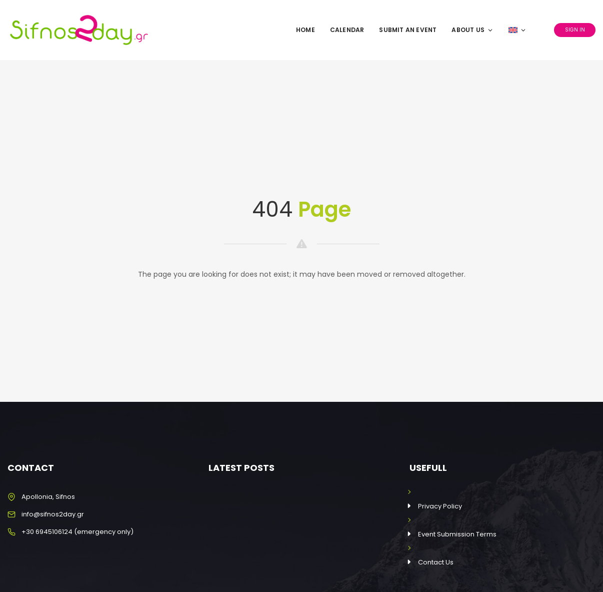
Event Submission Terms (457, 534)
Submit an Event (407, 30)
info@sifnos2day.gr (53, 514)
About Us (473, 30)
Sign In (575, 30)
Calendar (347, 30)
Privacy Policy (440, 506)
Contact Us (436, 562)
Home (305, 30)
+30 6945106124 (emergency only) (78, 531)
